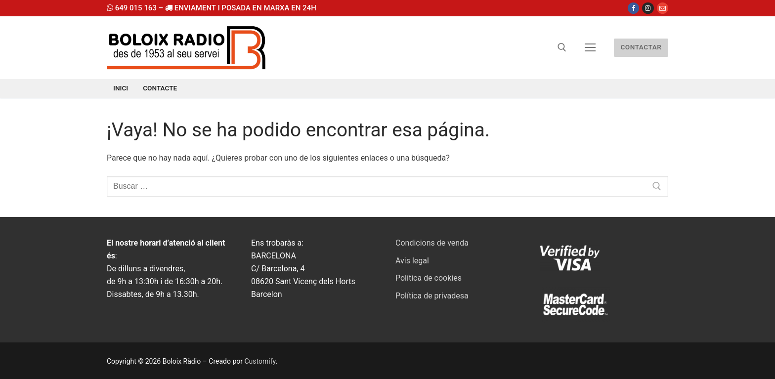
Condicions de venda (432, 243)
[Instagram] (647, 8)
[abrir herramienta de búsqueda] (562, 47)
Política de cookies (428, 278)
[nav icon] (590, 48)
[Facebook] (633, 8)
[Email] (662, 8)
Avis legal (412, 260)
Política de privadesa (432, 295)
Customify (259, 361)
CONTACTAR (640, 47)
